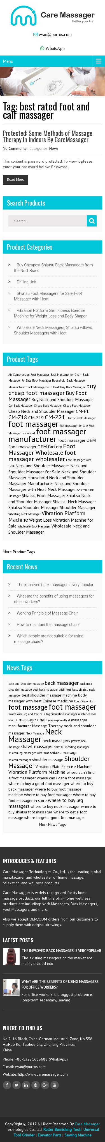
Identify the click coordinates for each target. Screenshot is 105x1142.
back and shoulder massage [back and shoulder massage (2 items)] (26, 684)
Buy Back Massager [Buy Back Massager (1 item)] (72, 387)
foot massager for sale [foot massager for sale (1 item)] (74, 426)
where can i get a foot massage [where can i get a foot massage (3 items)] (64, 777)
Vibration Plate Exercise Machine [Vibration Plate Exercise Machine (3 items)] (64, 766)
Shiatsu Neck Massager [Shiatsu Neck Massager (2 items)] (74, 501)
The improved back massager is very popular (55, 584)
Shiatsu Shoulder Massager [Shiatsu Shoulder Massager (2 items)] (33, 507)
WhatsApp (54, 48)
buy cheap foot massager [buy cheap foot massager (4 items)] (52, 389)
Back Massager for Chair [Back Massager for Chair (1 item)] (65, 375)
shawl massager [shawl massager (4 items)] (37, 746)
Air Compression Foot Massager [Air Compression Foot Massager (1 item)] (28, 375)
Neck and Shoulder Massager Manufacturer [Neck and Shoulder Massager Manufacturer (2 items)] (46, 480)
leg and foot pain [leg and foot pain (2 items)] (34, 714)
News (54, 148)
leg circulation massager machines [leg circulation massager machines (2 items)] (68, 714)
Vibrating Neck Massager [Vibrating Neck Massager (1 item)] (24, 514)
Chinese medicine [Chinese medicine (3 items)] (58, 700)
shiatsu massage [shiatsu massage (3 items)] (64, 752)
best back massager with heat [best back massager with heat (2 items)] (52, 690)
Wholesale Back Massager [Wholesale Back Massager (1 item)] (34, 526)
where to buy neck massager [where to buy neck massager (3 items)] (55, 806)
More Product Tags (19, 551)
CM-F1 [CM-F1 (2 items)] (82, 411)
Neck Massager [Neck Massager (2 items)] (62, 489)
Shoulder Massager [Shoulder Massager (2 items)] (77, 507)
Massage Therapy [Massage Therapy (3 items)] (47, 725)
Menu (8, 61)
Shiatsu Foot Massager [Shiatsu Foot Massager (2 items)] (43, 495)
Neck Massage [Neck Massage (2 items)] (35, 733)
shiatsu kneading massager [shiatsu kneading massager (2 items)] (71, 747)
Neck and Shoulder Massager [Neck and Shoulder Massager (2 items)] (42, 465)
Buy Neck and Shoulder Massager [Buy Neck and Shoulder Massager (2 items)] (62, 399)
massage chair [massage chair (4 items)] (32, 720)
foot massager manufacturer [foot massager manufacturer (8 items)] (47, 435)
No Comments (14, 148)
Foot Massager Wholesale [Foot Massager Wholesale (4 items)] (42, 449)
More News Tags (52, 824)
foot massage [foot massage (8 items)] (28, 707)
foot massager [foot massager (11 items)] (73, 707)
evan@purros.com (55, 34)
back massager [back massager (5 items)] (62, 682)
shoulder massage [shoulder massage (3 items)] (47, 759)
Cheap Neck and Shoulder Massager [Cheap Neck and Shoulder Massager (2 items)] (41, 411)
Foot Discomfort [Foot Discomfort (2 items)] (84, 701)
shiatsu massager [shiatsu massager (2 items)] (19, 760)
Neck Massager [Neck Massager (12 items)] (35, 735)
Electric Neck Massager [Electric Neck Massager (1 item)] (81, 418)
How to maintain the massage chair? (48, 624)
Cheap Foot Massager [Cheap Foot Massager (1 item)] (77, 406)
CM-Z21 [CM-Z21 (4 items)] (55, 417)
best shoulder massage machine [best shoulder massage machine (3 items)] (49, 695)
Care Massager (87, 1123)
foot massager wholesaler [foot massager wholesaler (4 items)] (42, 455)
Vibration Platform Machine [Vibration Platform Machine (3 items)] (46, 516)
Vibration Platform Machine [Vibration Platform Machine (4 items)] (37, 772)
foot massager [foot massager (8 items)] (33, 423)
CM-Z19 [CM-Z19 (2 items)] (36, 417)
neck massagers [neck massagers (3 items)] (56, 740)
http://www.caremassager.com (42, 1074)
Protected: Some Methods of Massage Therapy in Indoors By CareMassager (47, 136)
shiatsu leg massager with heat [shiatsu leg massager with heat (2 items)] (28, 753)
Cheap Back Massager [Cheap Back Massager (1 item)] (48, 406)
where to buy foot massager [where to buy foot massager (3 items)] (48, 794)
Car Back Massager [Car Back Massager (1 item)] (20, 406)
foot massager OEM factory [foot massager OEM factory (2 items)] (35, 446)
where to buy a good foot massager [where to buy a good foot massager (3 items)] (38, 783)
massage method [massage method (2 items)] (59, 720)
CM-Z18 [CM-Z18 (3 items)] (17, 417)
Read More (15, 180)
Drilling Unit (26, 282)
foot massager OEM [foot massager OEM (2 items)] (76, 440)
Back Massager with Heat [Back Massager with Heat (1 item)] (43, 387)
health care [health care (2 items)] (15, 714)
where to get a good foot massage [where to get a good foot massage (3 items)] (54, 817)
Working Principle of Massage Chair (47, 613)
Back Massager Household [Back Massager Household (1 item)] (49, 380)
